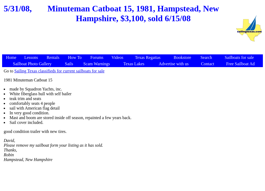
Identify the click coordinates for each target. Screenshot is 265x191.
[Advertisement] (118, 42)
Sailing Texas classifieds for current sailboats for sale (59, 71)
